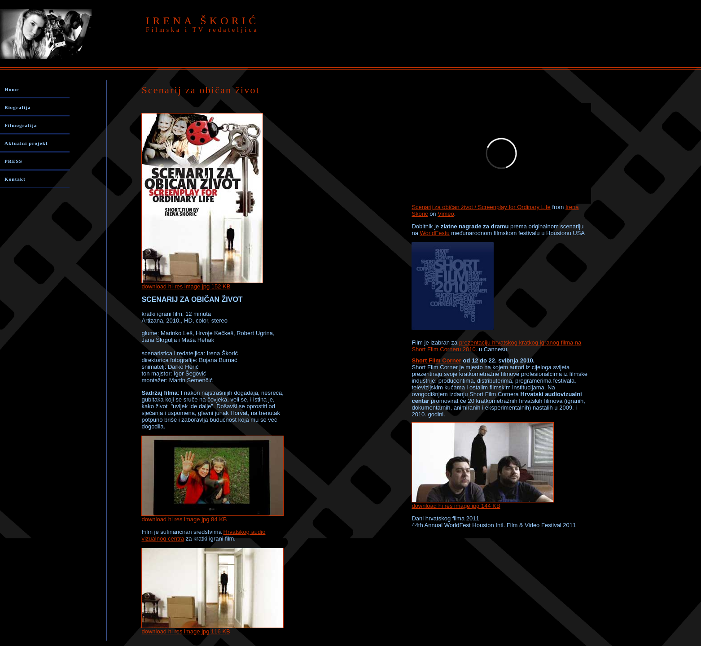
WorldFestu (434, 233)
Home (11, 89)
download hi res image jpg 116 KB (212, 629)
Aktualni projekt (26, 143)
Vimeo (446, 213)
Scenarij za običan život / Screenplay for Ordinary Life (481, 207)
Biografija (17, 107)
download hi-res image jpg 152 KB (185, 286)
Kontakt (15, 179)
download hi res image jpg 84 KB (184, 519)
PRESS (13, 161)
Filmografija (20, 125)
